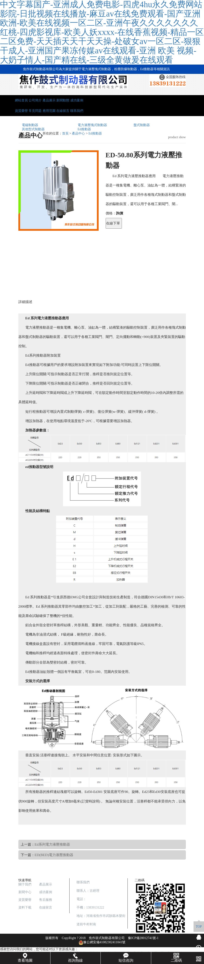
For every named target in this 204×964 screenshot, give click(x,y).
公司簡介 (35, 100)
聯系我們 (76, 111)
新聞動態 (62, 100)
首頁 (65, 133)
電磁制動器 (30, 125)
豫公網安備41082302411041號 (102, 942)
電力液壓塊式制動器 (92, 125)
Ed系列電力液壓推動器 (52, 844)
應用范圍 (49, 111)
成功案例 (76, 100)
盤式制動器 (142, 125)
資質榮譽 (21, 111)
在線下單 (113, 223)
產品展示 (49, 100)
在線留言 (62, 111)
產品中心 (78, 133)
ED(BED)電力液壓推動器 (54, 855)
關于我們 (24, 884)
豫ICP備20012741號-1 (143, 938)
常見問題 (35, 111)
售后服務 (45, 900)
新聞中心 (24, 892)
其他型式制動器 (33, 129)
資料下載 (24, 907)
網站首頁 (21, 100)
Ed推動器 (84, 129)
